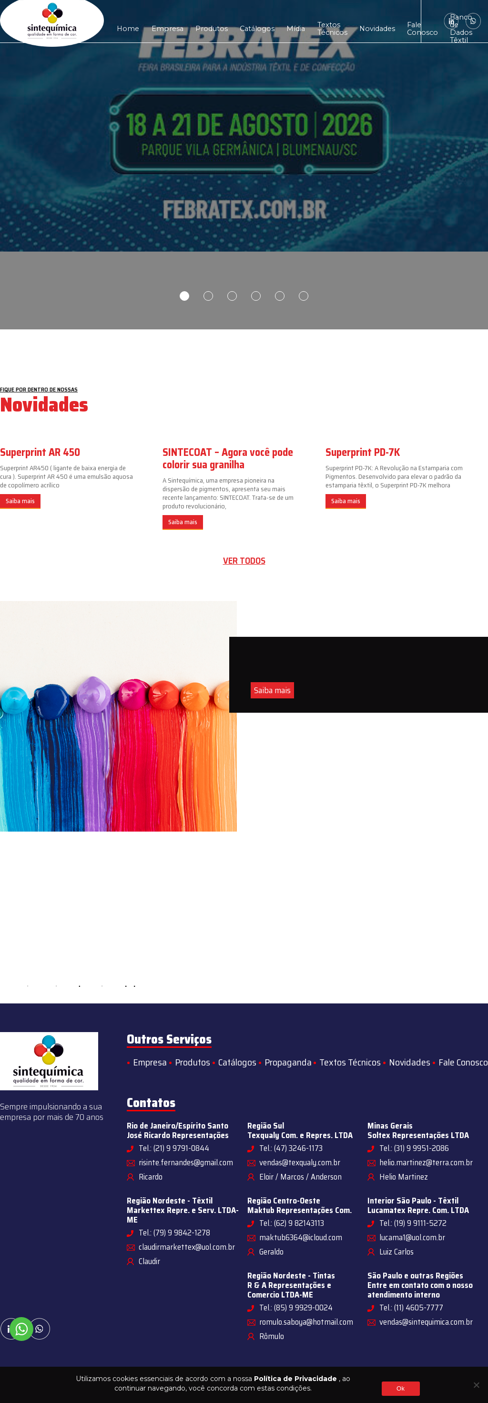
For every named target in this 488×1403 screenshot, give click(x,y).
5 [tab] (280, 296)
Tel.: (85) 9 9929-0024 (296, 1307)
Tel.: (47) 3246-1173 (291, 1148)
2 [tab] (208, 296)
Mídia (264, 21)
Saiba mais (20, 501)
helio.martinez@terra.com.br (426, 1162)
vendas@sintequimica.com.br (426, 1322)
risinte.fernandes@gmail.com (186, 1162)
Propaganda (288, 1062)
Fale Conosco (367, 21)
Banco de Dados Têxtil (399, 21)
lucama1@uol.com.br (412, 1237)
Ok (400, 1388)
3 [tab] (232, 296)
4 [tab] (256, 296)
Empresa (157, 21)
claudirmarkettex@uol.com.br (187, 1247)
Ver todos (244, 560)
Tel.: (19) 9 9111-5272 (413, 1223)
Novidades (331, 21)
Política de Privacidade (295, 1378)
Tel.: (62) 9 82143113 (291, 1223)
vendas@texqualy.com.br (299, 1162)
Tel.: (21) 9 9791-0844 (174, 1148)
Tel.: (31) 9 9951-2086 (414, 1148)
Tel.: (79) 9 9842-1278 (174, 1232)
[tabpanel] (244, 164)
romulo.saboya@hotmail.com (306, 1322)
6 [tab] (303, 296)
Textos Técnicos (294, 21)
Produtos (193, 21)
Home (125, 21)
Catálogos (231, 21)
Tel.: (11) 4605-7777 (411, 1307)
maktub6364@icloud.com (300, 1237)
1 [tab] (184, 296)
